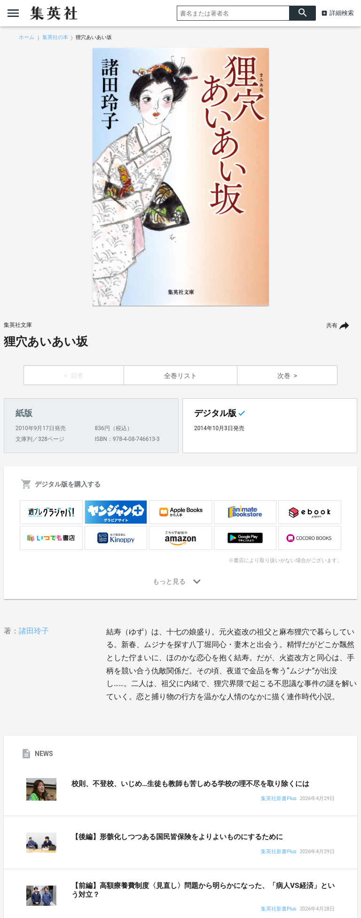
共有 (331, 325)
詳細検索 (342, 12)
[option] (180, 177)
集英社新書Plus (278, 799)
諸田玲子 (34, 630)
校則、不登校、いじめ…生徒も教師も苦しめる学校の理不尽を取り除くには (190, 783)
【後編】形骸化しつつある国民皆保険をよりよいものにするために (177, 837)
